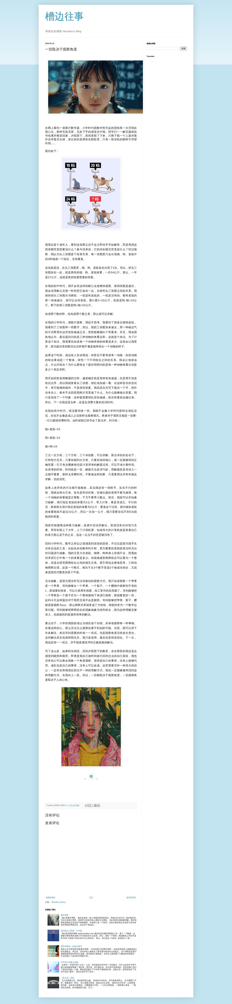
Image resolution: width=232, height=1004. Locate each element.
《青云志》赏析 (67, 978)
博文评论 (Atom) (58, 902)
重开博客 (64, 915)
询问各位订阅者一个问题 (71, 931)
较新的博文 (51, 897)
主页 (91, 897)
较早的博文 (131, 897)
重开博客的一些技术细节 (71, 946)
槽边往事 (64, 16)
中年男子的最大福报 (69, 962)
